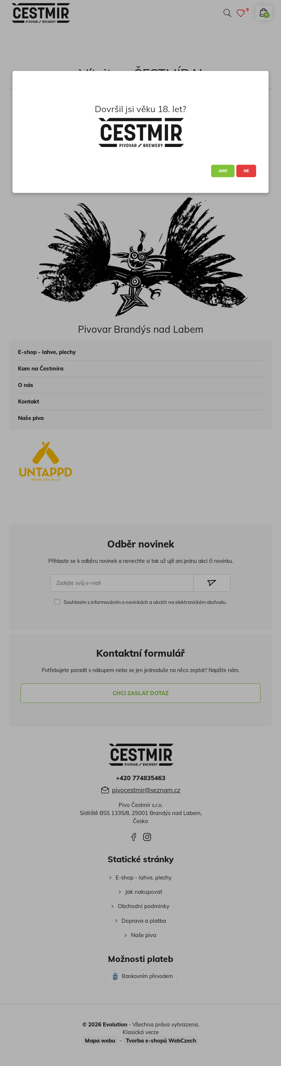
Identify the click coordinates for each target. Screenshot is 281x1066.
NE (246, 170)
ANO (223, 170)
